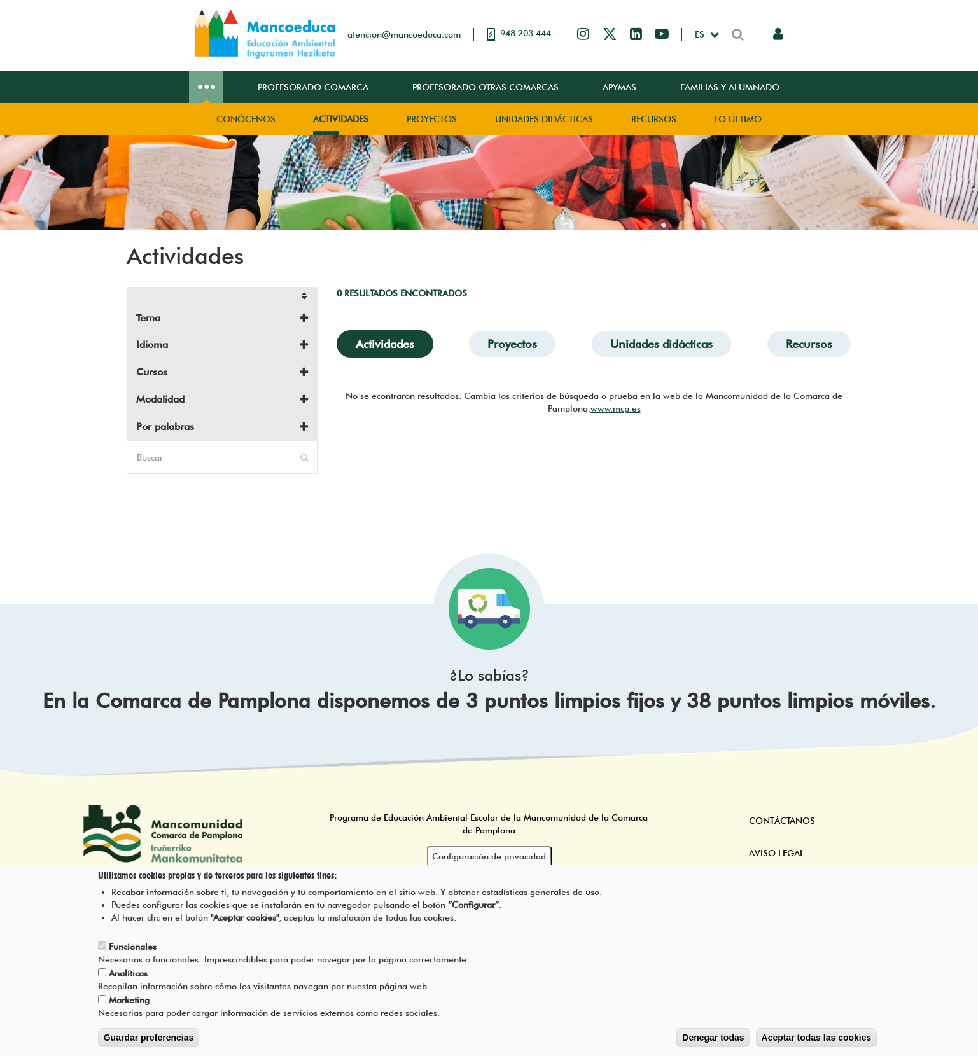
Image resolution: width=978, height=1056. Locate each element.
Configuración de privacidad (489, 857)
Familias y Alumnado (729, 87)
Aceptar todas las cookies (817, 1039)
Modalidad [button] (160, 399)
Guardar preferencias (149, 1039)
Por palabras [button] (165, 426)
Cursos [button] (151, 372)
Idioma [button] (152, 344)
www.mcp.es (615, 408)
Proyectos (432, 119)
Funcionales (133, 948)
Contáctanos (782, 821)
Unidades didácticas (544, 119)
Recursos (653, 119)
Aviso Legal (776, 853)
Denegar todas (713, 1039)
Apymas (619, 87)
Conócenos (246, 119)
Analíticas (128, 974)
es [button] (701, 34)
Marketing (129, 1001)
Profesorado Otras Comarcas (485, 87)
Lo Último (738, 119)
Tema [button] (148, 318)
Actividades (340, 119)
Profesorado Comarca (313, 87)
